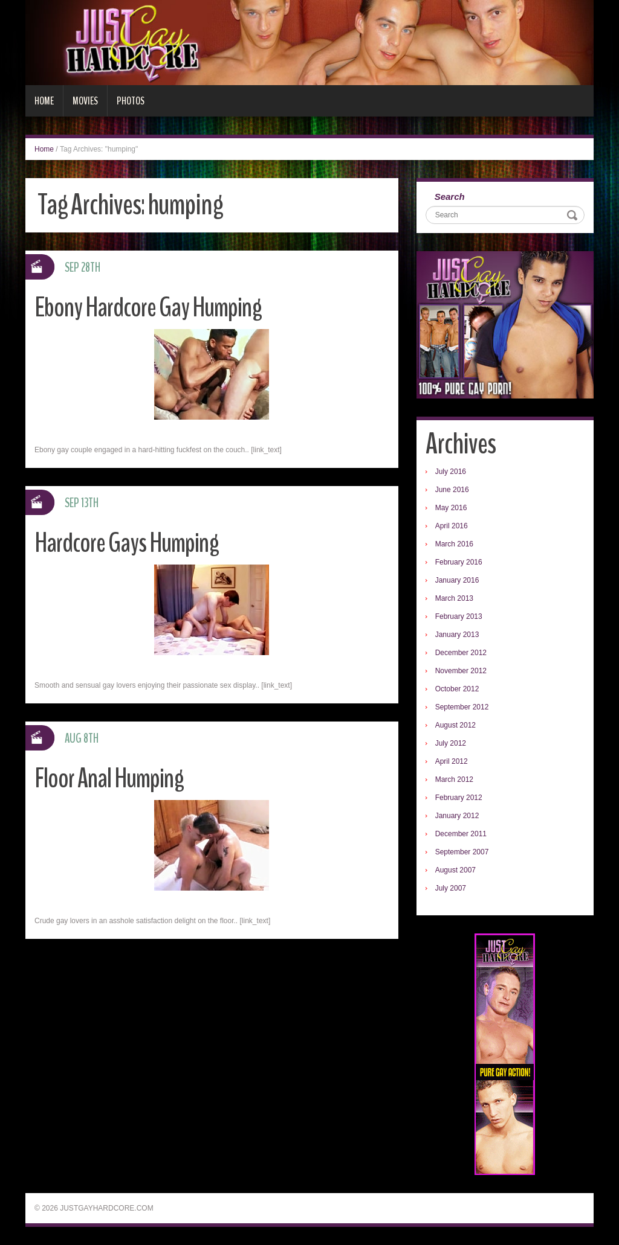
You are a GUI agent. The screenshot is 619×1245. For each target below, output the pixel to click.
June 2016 (452, 489)
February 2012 (458, 797)
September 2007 (462, 852)
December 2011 (461, 834)
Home (44, 101)
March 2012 (454, 779)
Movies (85, 101)
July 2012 (450, 743)
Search (450, 196)
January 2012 (457, 815)
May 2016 (451, 508)
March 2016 (454, 544)
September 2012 (462, 707)
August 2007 (455, 870)
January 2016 (457, 580)
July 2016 (450, 471)
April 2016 (451, 526)
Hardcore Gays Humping (126, 543)
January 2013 (457, 634)
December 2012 (461, 652)
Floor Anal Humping (109, 778)
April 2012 (451, 761)
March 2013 (454, 598)
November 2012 (461, 671)
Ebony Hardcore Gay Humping (148, 307)
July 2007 (450, 888)
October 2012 (457, 689)
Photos (130, 101)
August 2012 (455, 725)
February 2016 (458, 562)
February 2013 (458, 616)
